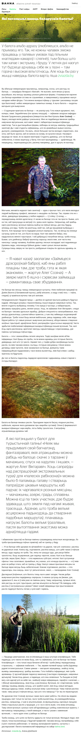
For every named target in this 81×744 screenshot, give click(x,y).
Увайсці (75, 3)
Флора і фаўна (47, 9)
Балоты (13, 9)
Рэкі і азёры (24, 9)
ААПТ (35, 9)
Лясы (4, 9)
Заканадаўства (62, 9)
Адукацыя (6, 12)
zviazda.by (65, 76)
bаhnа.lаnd (60, 726)
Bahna (8, 3)
